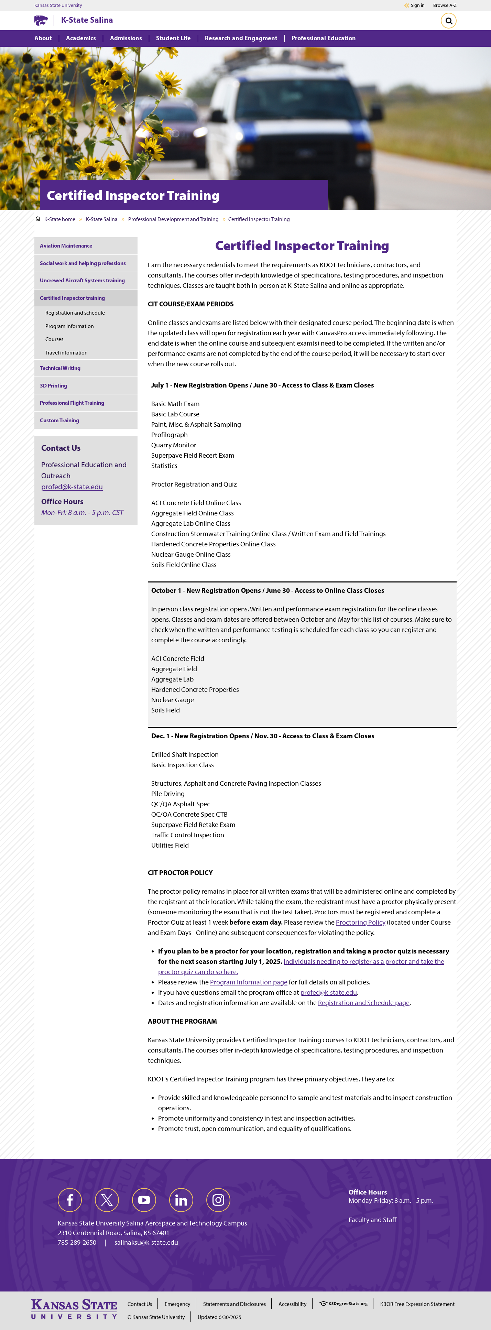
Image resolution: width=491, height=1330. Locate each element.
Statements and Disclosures (234, 1304)
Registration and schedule (75, 312)
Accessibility (293, 1304)
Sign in (418, 5)
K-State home (55, 219)
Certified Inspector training (72, 297)
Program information (69, 326)
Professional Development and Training (173, 219)
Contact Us (140, 1304)
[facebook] (70, 1200)
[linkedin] (181, 1200)
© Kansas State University (156, 1317)
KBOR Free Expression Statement (417, 1304)
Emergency (177, 1304)
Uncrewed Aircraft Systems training (82, 280)
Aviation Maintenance (66, 245)
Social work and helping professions (83, 263)
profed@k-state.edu (329, 992)
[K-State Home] (41, 20)
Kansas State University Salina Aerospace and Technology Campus (152, 1223)
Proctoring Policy (360, 922)
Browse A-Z (445, 5)
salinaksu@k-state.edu (146, 1242)
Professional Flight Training (72, 402)
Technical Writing (60, 367)
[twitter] (107, 1200)
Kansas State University (58, 5)
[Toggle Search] (449, 21)
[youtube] (144, 1200)
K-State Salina (87, 19)
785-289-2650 (77, 1242)
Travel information (66, 352)
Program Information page (248, 982)
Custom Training (59, 420)
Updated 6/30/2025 (219, 1317)
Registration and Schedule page (364, 1003)
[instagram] (218, 1200)
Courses (54, 339)
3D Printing (53, 385)
